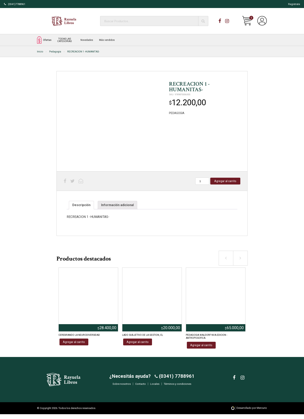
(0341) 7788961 (176, 379)
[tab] (81, 205)
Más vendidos (107, 40)
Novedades (87, 40)
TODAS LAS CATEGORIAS (64, 40)
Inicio (40, 51)
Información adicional (117, 205)
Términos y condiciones (177, 386)
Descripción (81, 205)
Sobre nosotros (122, 386)
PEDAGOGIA (176, 113)
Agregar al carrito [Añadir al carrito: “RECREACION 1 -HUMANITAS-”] (225, 181)
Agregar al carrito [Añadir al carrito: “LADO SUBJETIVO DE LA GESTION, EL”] (138, 342)
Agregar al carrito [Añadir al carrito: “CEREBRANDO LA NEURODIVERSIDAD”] (74, 342)
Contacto (140, 386)
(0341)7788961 (14, 4)
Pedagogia (55, 51)
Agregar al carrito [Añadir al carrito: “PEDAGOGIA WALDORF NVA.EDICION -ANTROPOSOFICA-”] (201, 345)
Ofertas (44, 39)
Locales (154, 386)
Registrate (294, 4)
